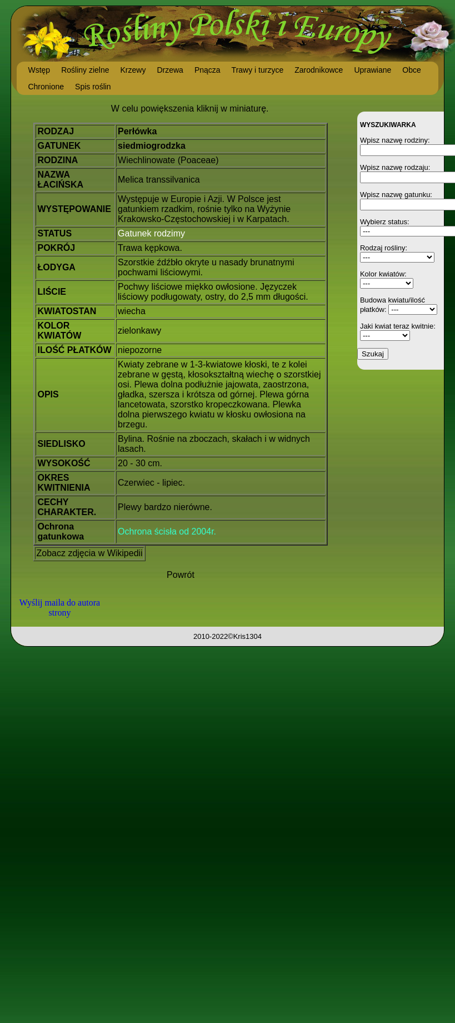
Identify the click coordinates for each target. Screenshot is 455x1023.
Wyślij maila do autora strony (59, 607)
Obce (411, 69)
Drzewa (170, 69)
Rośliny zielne (85, 69)
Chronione (46, 86)
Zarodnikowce (318, 69)
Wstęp (39, 69)
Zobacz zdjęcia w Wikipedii (89, 553)
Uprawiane (372, 69)
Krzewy (133, 69)
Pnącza (207, 69)
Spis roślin (93, 86)
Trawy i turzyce (258, 69)
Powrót (180, 574)
